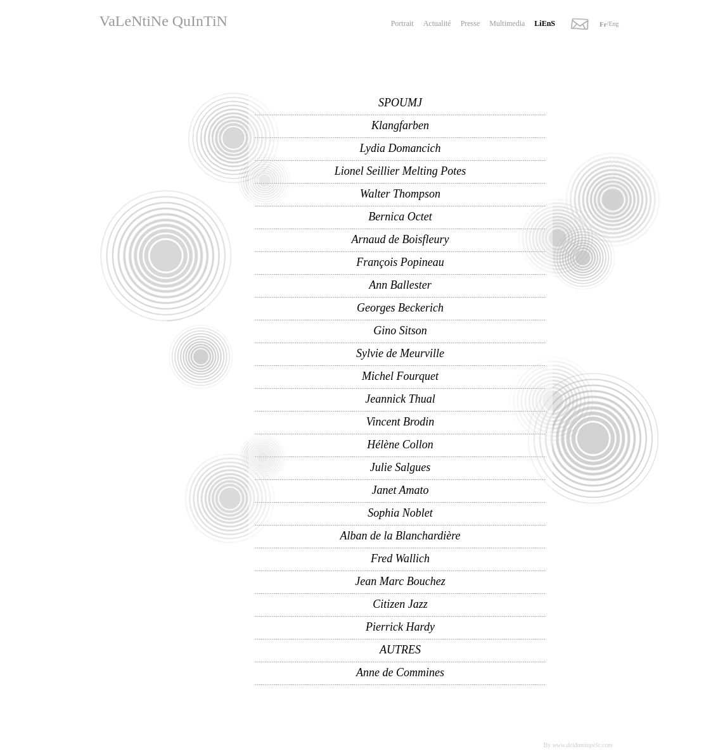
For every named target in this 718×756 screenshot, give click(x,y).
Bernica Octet (400, 216)
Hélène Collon (400, 444)
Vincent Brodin (400, 421)
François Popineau (400, 262)
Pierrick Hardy (400, 627)
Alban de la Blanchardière (400, 535)
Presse (470, 23)
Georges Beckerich (400, 307)
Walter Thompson (400, 193)
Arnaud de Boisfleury (400, 239)
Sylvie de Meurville (400, 353)
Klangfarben (400, 125)
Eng (613, 23)
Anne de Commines (400, 672)
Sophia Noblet (400, 513)
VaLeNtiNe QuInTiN (163, 21)
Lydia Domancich (400, 148)
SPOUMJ (400, 102)
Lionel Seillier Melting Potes (400, 171)
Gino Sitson (400, 330)
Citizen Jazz (400, 604)
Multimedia (507, 23)
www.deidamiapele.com (583, 744)
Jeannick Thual (400, 399)
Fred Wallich (400, 558)
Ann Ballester (400, 285)
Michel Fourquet (400, 376)
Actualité (437, 23)
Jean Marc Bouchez (400, 581)
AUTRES (400, 649)
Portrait (402, 23)
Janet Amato (399, 490)
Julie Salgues (400, 467)
